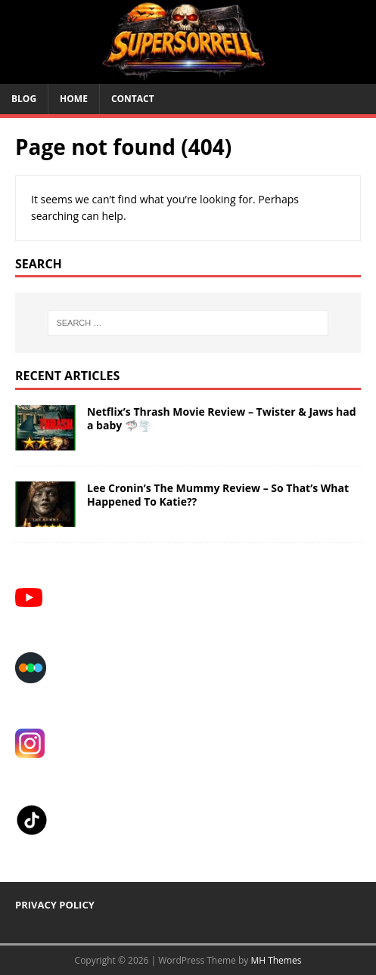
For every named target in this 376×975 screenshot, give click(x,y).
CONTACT (132, 98)
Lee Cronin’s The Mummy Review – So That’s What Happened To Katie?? (218, 495)
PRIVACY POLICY (55, 905)
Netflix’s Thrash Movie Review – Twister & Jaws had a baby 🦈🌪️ (221, 418)
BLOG (23, 98)
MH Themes (275, 960)
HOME (74, 98)
